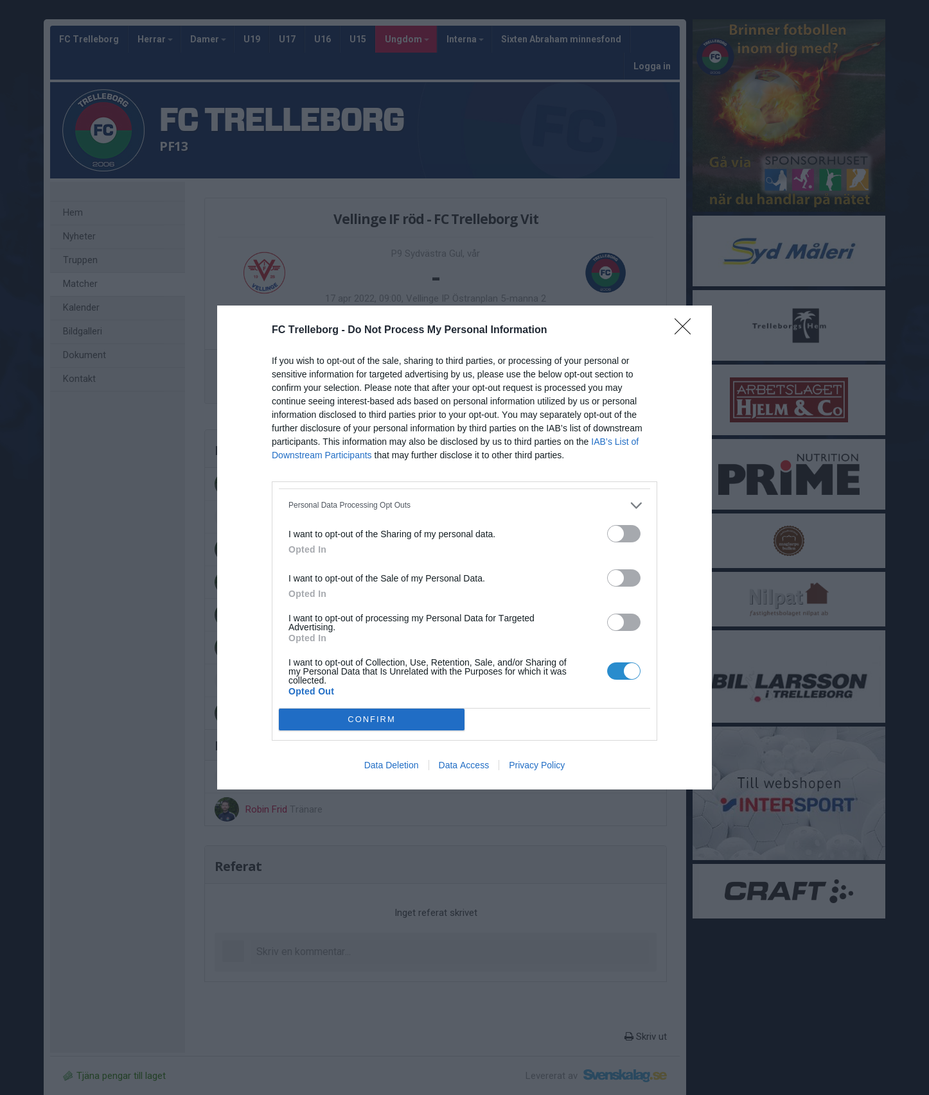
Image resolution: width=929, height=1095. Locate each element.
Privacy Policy (537, 765)
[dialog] (464, 547)
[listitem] (464, 505)
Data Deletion (391, 765)
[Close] (687, 330)
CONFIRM (372, 720)
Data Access (464, 765)
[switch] (624, 533)
